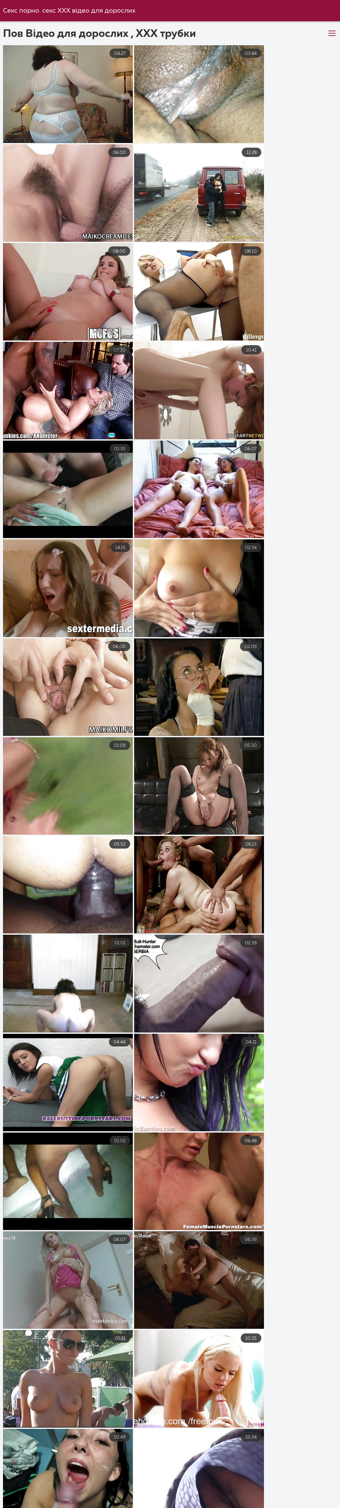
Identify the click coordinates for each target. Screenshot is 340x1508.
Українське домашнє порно (158, 1497)
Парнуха (306, 1490)
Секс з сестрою (26, 1497)
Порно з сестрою (215, 1504)
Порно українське (29, 1483)
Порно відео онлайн (238, 1497)
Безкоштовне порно (97, 1504)
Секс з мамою (299, 1497)
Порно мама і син (254, 1490)
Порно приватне (85, 1497)
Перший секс (23, 1490)
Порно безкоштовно (97, 1483)
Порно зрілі (135, 1490)
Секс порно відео (294, 1483)
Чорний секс (158, 1504)
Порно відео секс (81, 1490)
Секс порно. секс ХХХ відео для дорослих (69, 10)
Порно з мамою (162, 1483)
